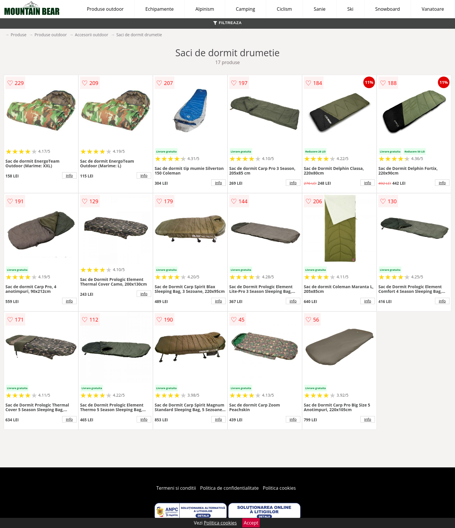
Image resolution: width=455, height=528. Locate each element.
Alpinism (204, 9)
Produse (18, 34)
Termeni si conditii (176, 488)
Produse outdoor (105, 9)
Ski (350, 9)
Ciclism (284, 9)
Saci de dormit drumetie (139, 34)
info (69, 175)
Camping (245, 9)
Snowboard (387, 9)
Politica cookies (279, 488)
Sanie (320, 9)
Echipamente (159, 9)
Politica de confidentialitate (229, 488)
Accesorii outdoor (91, 34)
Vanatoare (433, 9)
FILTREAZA (227, 23)
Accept (251, 523)
